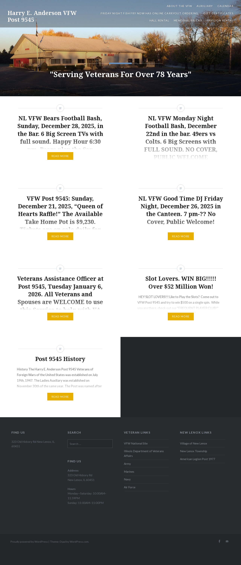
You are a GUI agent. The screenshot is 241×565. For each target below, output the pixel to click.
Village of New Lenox (193, 443)
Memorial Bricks (188, 20)
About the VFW (179, 6)
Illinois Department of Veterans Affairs (144, 453)
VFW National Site (136, 443)
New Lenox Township (193, 451)
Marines (129, 471)
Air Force (129, 487)
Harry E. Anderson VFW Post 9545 (42, 16)
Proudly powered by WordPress (29, 541)
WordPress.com (79, 541)
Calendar (225, 6)
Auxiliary (205, 6)
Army (127, 463)
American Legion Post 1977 (197, 459)
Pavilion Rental (220, 20)
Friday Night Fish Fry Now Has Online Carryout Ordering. (150, 13)
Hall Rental (159, 20)
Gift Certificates (218, 13)
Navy (127, 479)
